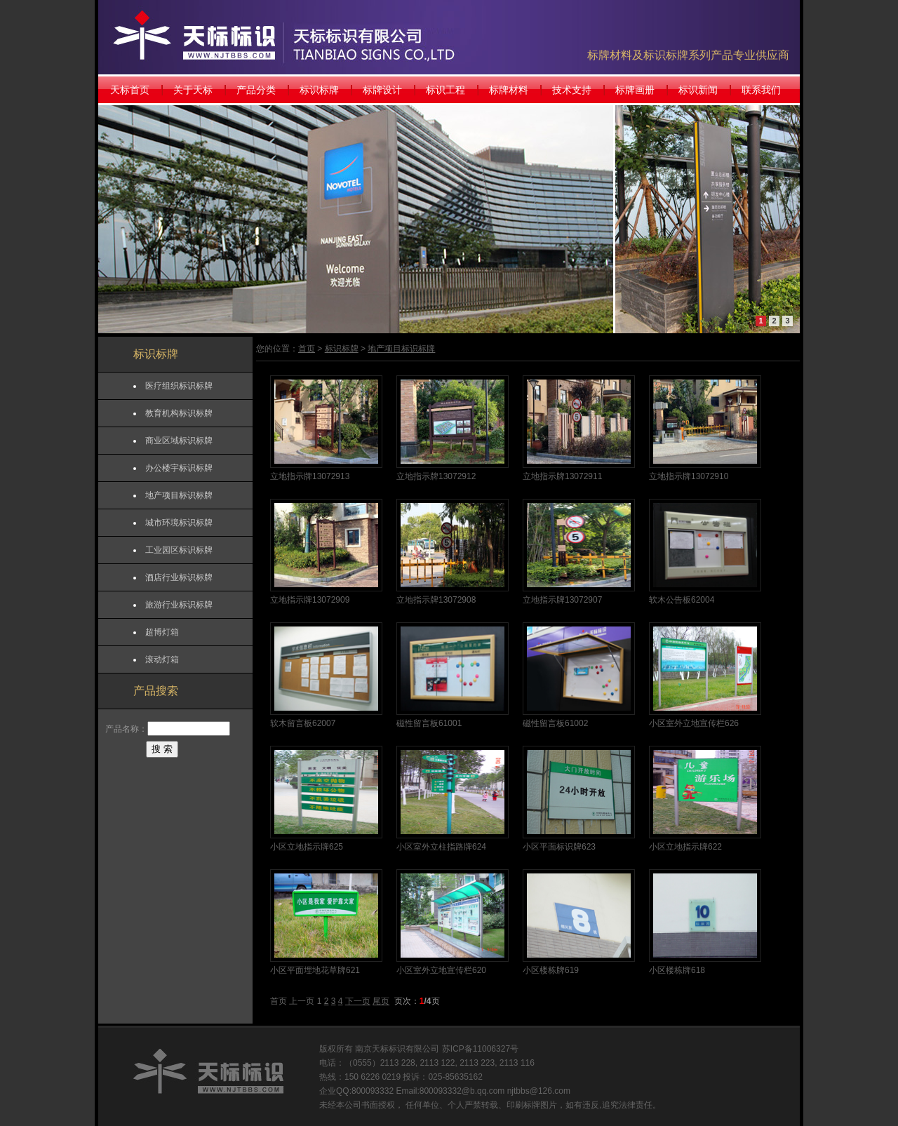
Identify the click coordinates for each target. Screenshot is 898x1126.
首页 (306, 349)
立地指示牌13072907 (562, 600)
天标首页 (129, 89)
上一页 (301, 1001)
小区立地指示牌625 (306, 847)
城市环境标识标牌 (179, 523)
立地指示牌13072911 (562, 476)
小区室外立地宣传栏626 (694, 723)
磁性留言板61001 (429, 723)
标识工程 (445, 89)
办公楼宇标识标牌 (179, 468)
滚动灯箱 (162, 659)
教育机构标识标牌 (179, 413)
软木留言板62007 (302, 723)
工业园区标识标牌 (179, 550)
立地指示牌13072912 (436, 476)
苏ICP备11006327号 (480, 1049)
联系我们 (761, 89)
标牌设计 (382, 89)
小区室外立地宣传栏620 (441, 970)
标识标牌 (319, 89)
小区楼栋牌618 (677, 970)
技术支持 (571, 89)
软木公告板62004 (681, 600)
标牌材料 (508, 89)
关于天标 (193, 89)
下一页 (357, 1001)
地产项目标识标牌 (179, 495)
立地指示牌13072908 (436, 600)
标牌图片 (540, 1105)
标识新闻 (698, 89)
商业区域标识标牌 (179, 440)
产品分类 (256, 89)
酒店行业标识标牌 (179, 577)
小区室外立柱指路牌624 (441, 847)
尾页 (381, 1001)
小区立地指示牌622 (685, 847)
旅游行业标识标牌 (179, 605)
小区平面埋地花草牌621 (315, 970)
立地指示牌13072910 (688, 476)
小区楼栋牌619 (551, 970)
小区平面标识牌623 (559, 847)
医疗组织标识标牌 (179, 386)
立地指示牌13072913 (309, 476)
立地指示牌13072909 (309, 600)
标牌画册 (635, 89)
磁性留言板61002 (555, 723)
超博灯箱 (162, 632)
